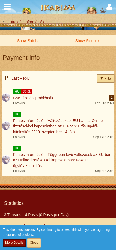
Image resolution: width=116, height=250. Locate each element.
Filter (105, 78)
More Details (14, 243)
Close (34, 243)
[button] (7, 6)
